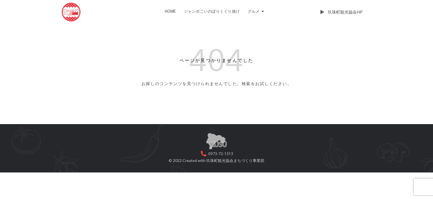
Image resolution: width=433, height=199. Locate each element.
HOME (170, 11)
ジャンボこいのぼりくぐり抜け (212, 11)
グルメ (255, 11)
